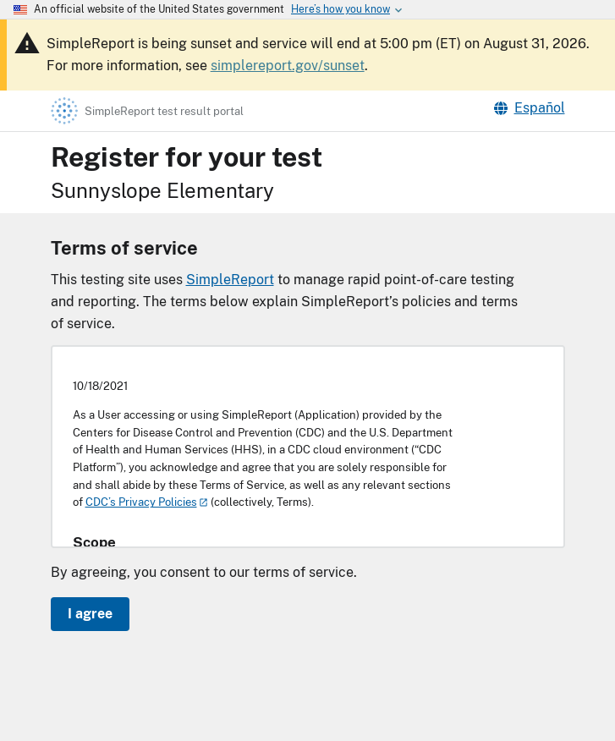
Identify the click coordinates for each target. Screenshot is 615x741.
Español (529, 108)
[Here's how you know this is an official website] (340, 9)
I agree (90, 614)
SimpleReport (230, 280)
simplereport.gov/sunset (288, 66)
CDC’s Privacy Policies (141, 502)
